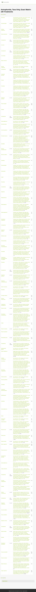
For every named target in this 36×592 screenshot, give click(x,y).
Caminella (3, 160)
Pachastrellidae (3, 165)
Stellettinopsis (3, 395)
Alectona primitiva (4, 379)
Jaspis (2, 177)
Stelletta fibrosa (3, 197)
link (4, 14)
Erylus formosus (4, 60)
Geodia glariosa (3, 204)
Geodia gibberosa (4, 121)
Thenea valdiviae (4, 514)
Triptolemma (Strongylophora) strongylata (4, 258)
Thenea (2, 80)
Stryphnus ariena (4, 520)
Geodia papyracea (4, 212)
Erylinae (2, 537)
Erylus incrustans (4, 286)
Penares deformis (4, 34)
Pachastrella (3, 171)
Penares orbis (3, 429)
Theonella (2, 262)
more (2, 14)
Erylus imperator (4, 444)
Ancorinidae (3, 55)
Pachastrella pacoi (4, 337)
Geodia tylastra (3, 421)
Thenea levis (3, 435)
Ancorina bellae (3, 23)
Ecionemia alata (4, 124)
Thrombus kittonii (4, 295)
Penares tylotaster (4, 331)
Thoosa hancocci (4, 450)
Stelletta (2, 109)
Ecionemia (3, 17)
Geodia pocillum (4, 376)
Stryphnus (3, 191)
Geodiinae (3, 401)
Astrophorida (3, 40)
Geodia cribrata (3, 531)
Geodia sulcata (3, 441)
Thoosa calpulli (3, 103)
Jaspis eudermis (4, 570)
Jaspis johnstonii (4, 468)
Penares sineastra (4, 328)
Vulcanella (3, 251)
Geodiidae (3, 143)
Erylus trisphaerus (4, 351)
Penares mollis (3, 308)
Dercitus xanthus (4, 154)
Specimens (4, 581)
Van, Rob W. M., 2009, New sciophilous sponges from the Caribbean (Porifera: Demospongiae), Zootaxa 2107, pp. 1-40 (21, 305)
